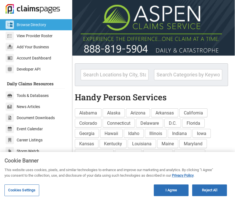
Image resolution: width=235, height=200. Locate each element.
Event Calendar (24, 129)
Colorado (93, 121)
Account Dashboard (28, 58)
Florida (198, 121)
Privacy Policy (183, 175)
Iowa (206, 132)
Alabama (93, 111)
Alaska (118, 111)
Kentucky (117, 142)
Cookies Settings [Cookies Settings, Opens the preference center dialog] (21, 190)
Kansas (91, 142)
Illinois (160, 132)
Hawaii (116, 132)
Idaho (138, 132)
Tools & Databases (27, 95)
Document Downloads (30, 118)
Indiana (184, 132)
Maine (172, 142)
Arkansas (169, 111)
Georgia (91, 132)
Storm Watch (22, 151)
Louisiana (146, 142)
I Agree (171, 190)
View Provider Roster (29, 36)
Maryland (197, 142)
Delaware (154, 121)
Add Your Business (27, 47)
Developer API (23, 69)
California (197, 111)
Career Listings (24, 140)
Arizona (142, 111)
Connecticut (123, 121)
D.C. (177, 121)
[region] (117, 176)
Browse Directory (26, 25)
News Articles (23, 106)
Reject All (209, 190)
